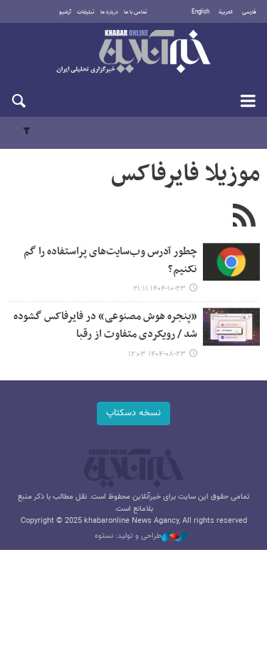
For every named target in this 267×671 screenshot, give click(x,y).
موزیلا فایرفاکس (185, 174)
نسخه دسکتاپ (133, 413)
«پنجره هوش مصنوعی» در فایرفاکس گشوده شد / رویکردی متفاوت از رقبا (105, 325)
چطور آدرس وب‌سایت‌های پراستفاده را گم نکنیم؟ (110, 261)
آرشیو (65, 12)
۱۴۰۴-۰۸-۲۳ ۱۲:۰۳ (157, 354)
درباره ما (109, 12)
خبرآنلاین (133, 52)
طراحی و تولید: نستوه (141, 536)
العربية (226, 12)
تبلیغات (86, 12)
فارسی (249, 12)
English (200, 12)
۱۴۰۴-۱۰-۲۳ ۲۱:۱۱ (159, 289)
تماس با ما (135, 12)
